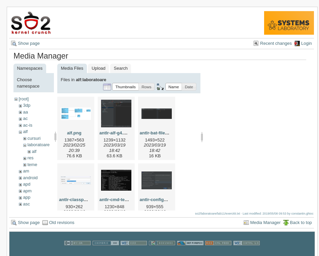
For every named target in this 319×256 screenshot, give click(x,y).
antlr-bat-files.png (158, 132)
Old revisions (61, 225)
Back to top (301, 225)
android (30, 177)
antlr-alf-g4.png (115, 132)
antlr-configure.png (160, 199)
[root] (24, 98)
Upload (98, 68)
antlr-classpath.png (79, 199)
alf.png (74, 132)
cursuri (33, 138)
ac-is (27, 125)
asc (26, 203)
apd (26, 184)
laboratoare (38, 144)
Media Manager (265, 225)
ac (25, 118)
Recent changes (276, 43)
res (30, 157)
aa (25, 112)
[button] (125, 87)
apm (27, 190)
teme (32, 164)
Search (121, 68)
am (26, 170)
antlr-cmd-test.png (118, 199)
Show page (29, 43)
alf (25, 131)
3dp (26, 105)
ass (26, 210)
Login (306, 43)
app (26, 197)
